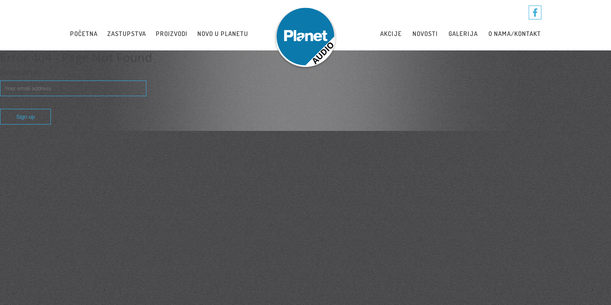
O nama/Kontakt (514, 34)
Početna (84, 34)
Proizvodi (172, 34)
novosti (425, 34)
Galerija (463, 34)
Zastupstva (126, 34)
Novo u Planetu (222, 34)
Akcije (391, 34)
